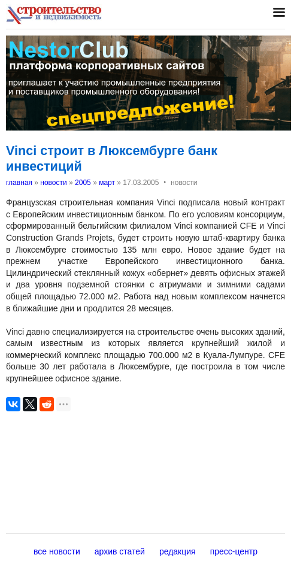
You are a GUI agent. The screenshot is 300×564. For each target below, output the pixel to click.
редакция (177, 551)
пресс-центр (233, 551)
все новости (57, 551)
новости (53, 182)
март (107, 182)
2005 (83, 182)
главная (19, 182)
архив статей (120, 551)
